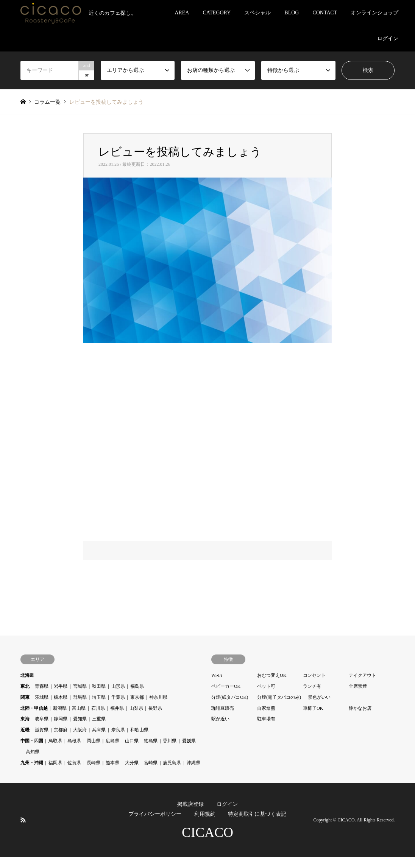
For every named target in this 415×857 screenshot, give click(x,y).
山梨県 (136, 708)
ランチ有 (312, 686)
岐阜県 (41, 718)
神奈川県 (158, 697)
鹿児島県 (172, 762)
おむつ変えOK (271, 675)
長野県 (155, 708)
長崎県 (93, 762)
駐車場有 (266, 718)
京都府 (60, 729)
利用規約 (204, 814)
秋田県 (99, 686)
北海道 (27, 675)
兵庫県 (99, 729)
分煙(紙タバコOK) (229, 697)
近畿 (25, 729)
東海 (25, 718)
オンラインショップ (374, 13)
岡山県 (93, 740)
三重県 (99, 718)
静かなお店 (360, 708)
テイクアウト (362, 675)
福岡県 (55, 762)
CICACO (207, 832)
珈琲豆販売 (222, 708)
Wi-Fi (216, 675)
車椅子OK (313, 708)
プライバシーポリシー (154, 814)
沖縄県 (193, 762)
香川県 (169, 740)
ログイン (387, 38)
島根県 (74, 740)
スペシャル (257, 13)
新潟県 (60, 708)
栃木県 (60, 697)
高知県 (32, 751)
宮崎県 (151, 762)
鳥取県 (55, 740)
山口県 (132, 740)
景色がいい (319, 697)
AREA (182, 13)
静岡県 (60, 718)
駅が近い (220, 718)
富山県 (79, 708)
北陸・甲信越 (34, 708)
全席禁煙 (358, 686)
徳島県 (151, 740)
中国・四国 (31, 740)
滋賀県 (41, 729)
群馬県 (80, 697)
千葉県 (118, 697)
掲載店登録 (190, 804)
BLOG (291, 13)
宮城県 (80, 686)
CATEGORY (217, 13)
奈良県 (118, 729)
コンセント (314, 675)
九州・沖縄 (31, 762)
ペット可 (266, 686)
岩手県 (60, 686)
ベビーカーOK (225, 686)
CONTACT (324, 13)
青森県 (41, 686)
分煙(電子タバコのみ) (279, 697)
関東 (25, 697)
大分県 (132, 762)
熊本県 (112, 762)
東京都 (137, 697)
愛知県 (80, 718)
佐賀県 (74, 762)
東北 (25, 686)
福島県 (137, 686)
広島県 (112, 740)
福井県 (117, 708)
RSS (23, 819)
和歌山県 (139, 729)
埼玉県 (99, 697)
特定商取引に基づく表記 (257, 814)
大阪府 (80, 729)
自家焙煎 (266, 708)
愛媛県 (189, 740)
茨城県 (41, 697)
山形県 (118, 686)
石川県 (98, 708)
